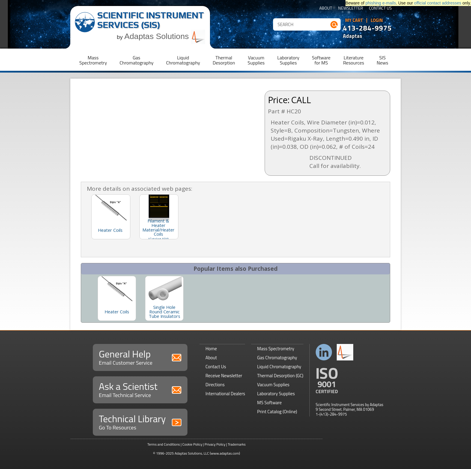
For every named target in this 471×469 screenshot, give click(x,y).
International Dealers (225, 393)
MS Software (269, 402)
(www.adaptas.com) (225, 453)
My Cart (354, 20)
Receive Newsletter (223, 375)
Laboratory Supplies (276, 393)
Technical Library (140, 421)
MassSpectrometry (93, 60)
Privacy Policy (215, 444)
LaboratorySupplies (288, 60)
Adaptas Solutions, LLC (192, 453)
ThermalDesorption (224, 60)
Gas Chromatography (277, 357)
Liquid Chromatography (279, 366)
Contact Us (380, 8)
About (325, 8)
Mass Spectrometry (275, 348)
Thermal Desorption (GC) (280, 375)
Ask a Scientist (140, 389)
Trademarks (236, 444)
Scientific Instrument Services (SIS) (150, 20)
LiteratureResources (353, 60)
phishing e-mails (381, 3)
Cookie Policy (192, 444)
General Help (140, 357)
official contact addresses (437, 3)
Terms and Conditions (163, 444)
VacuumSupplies (256, 60)
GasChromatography (136, 60)
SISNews (382, 60)
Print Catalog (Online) (277, 411)
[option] (117, 298)
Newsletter (350, 8)
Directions (215, 384)
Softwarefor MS (321, 60)
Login (377, 20)
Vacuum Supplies (273, 384)
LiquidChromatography (183, 60)
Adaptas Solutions (164, 36)
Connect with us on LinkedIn (324, 352)
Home (211, 348)
